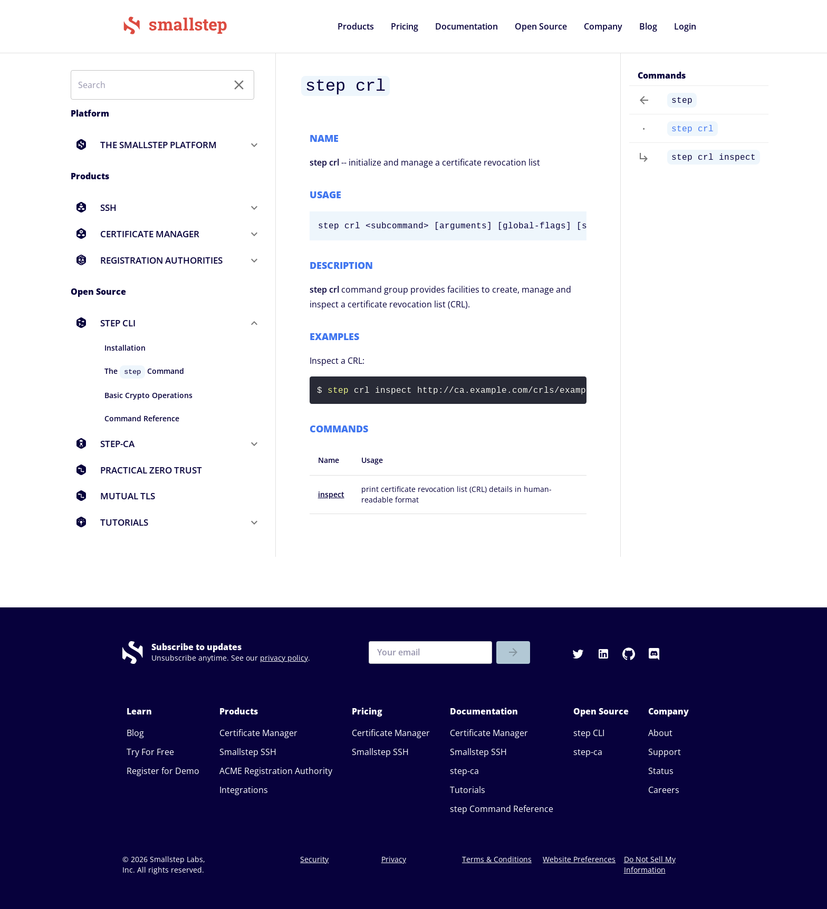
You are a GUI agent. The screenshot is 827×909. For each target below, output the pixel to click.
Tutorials (467, 790)
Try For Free (150, 752)
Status (661, 771)
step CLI (588, 733)
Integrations (243, 790)
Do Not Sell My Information (650, 864)
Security (314, 859)
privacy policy (284, 658)
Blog (135, 733)
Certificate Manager (258, 733)
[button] (355, 26)
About (660, 733)
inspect (331, 494)
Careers (663, 790)
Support (664, 752)
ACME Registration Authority (275, 771)
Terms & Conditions (497, 859)
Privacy (393, 859)
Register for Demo (163, 771)
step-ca (464, 771)
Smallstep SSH (247, 752)
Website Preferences (579, 859)
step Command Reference (501, 809)
